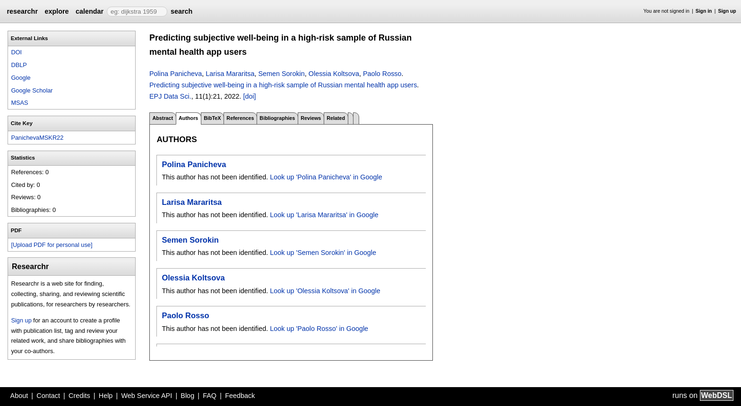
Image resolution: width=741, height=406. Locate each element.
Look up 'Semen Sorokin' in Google (323, 252)
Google (20, 77)
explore (56, 11)
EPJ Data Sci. (170, 96)
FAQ (209, 395)
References (240, 118)
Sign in (704, 11)
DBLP (18, 64)
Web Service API (146, 395)
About (19, 395)
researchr (22, 11)
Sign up (727, 11)
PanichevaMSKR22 (37, 137)
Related (336, 118)
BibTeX (212, 118)
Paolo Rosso (382, 73)
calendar (89, 11)
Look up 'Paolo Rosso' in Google (319, 328)
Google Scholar (31, 90)
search (181, 11)
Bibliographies (277, 118)
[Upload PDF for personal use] (51, 244)
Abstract (162, 118)
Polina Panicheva (175, 73)
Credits (79, 395)
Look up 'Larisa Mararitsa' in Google (324, 215)
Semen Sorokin (281, 73)
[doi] (249, 96)
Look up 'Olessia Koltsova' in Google (325, 291)
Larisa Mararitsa (230, 73)
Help (106, 395)
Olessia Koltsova (334, 73)
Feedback (240, 395)
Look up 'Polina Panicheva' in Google (326, 177)
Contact (48, 395)
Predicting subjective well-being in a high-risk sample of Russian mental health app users (283, 85)
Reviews (311, 118)
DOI (16, 52)
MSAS (19, 102)
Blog (187, 395)
